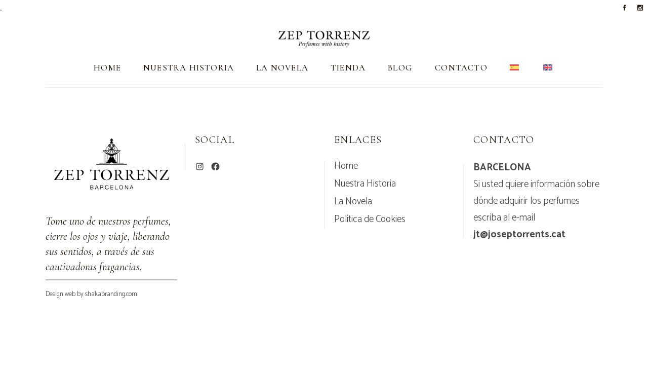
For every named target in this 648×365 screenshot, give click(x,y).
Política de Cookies (370, 219)
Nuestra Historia (365, 184)
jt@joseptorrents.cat (519, 234)
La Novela (353, 201)
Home (346, 166)
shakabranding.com (111, 294)
